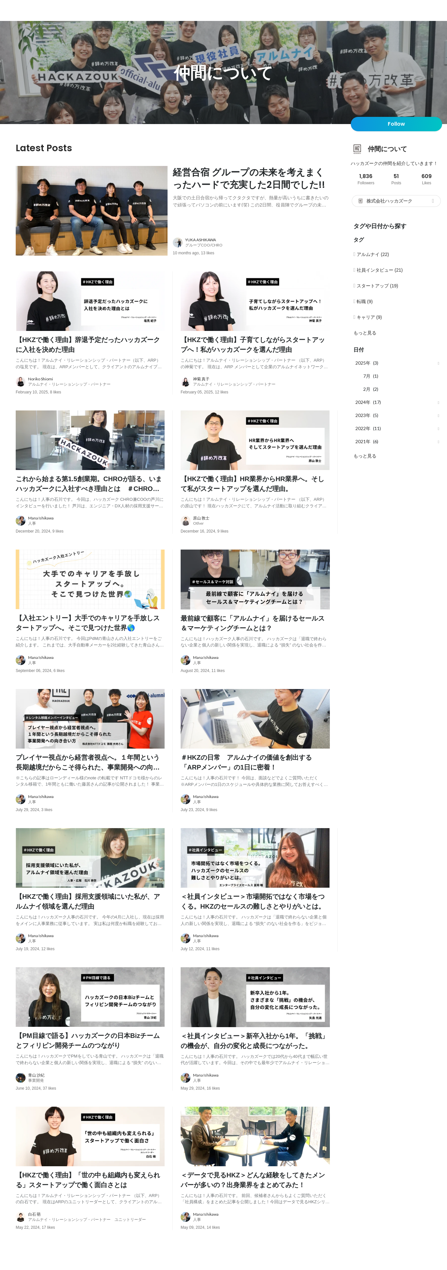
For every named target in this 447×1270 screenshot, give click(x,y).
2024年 (362, 402)
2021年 (362, 441)
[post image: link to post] (92, 212)
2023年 (362, 415)
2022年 (362, 428)
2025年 (362, 363)
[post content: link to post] (251, 186)
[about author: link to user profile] (255, 244)
